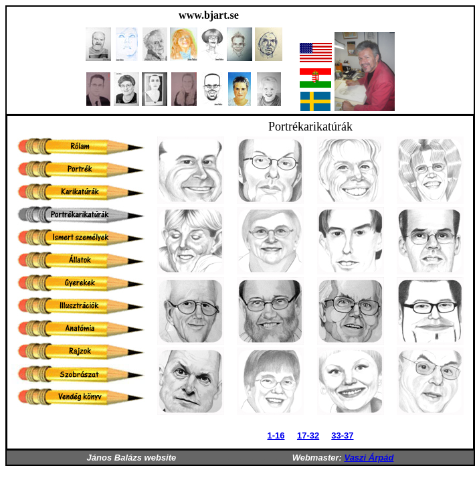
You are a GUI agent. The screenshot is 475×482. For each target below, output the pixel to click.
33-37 (342, 435)
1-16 (275, 435)
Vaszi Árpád (368, 458)
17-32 (308, 435)
